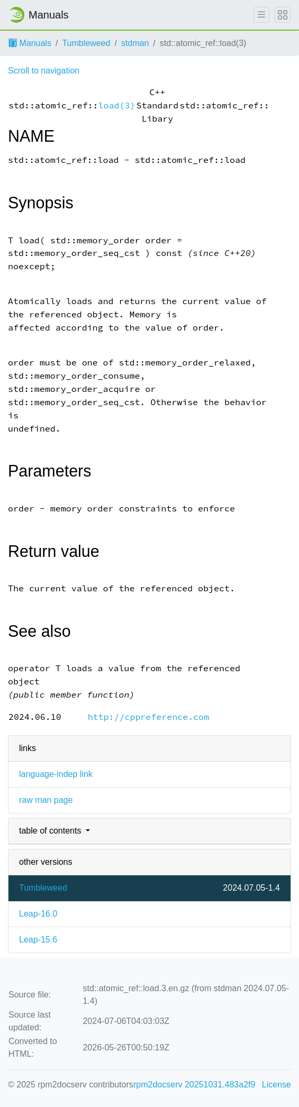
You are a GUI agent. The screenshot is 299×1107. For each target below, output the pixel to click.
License (276, 1084)
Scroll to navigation (43, 70)
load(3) (116, 105)
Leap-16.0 (38, 913)
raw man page (46, 799)
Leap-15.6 (38, 939)
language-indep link (56, 774)
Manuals (29, 43)
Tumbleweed (86, 43)
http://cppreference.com (148, 716)
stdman (135, 43)
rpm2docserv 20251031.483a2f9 (194, 1084)
